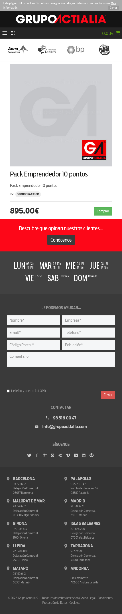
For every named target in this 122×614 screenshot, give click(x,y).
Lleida (19, 545)
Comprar (103, 211)
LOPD (42, 391)
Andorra (80, 568)
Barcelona (24, 478)
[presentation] (40, 377)
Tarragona (82, 545)
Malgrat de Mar (29, 501)
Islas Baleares (85, 523)
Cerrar (113, 7)
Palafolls (81, 478)
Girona (20, 523)
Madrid (78, 501)
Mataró (20, 568)
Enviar (108, 395)
